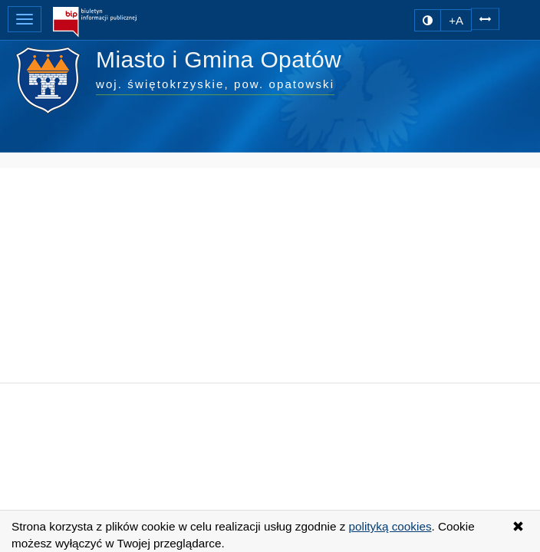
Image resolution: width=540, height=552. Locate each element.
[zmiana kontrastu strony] (427, 20)
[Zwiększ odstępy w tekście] (485, 18)
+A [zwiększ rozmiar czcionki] (456, 20)
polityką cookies (390, 526)
